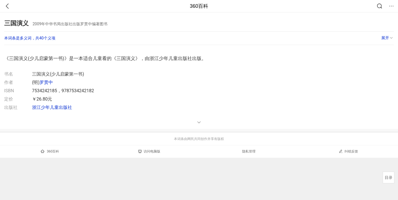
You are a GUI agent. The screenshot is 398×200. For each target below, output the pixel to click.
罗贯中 (46, 82)
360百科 (199, 6)
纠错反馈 (348, 151)
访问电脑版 (149, 151)
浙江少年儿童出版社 (52, 107)
